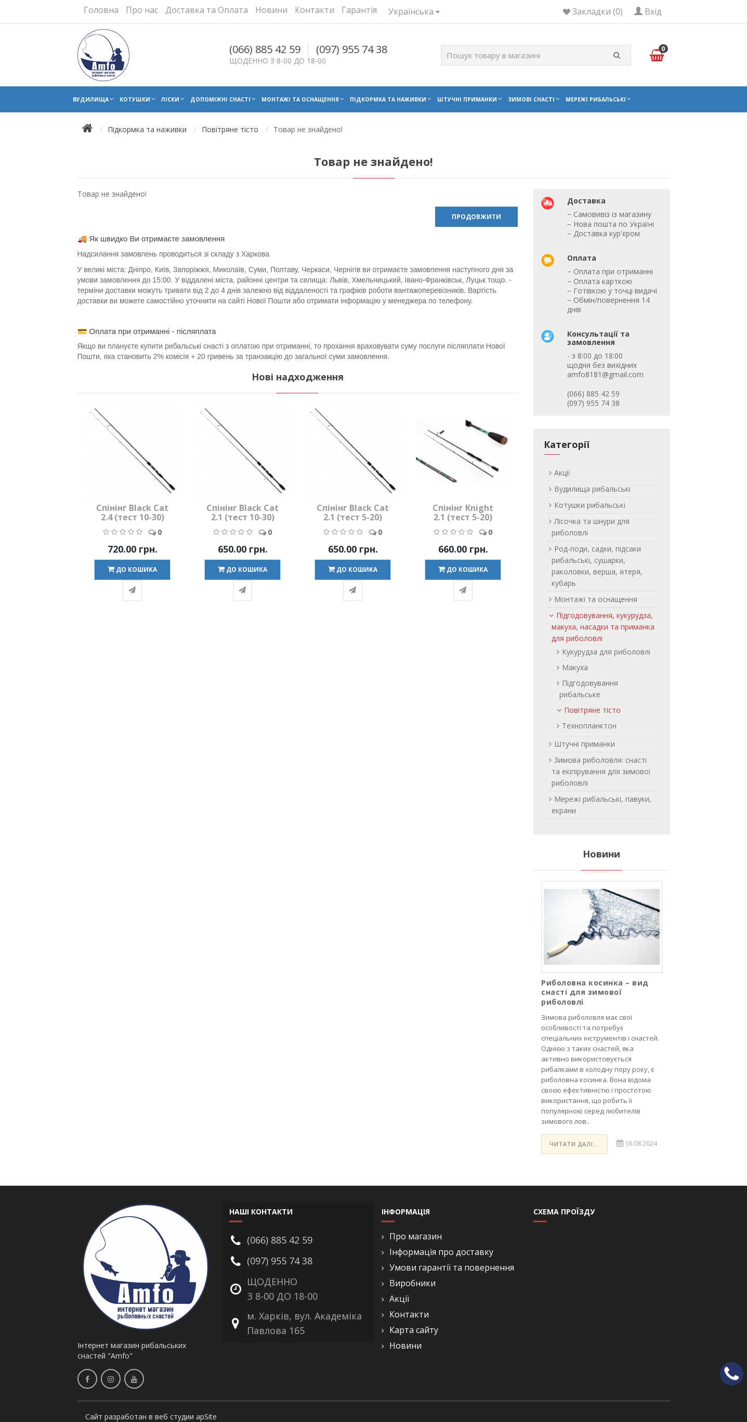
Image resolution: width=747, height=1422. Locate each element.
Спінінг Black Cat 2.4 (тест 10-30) (132, 512)
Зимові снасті (531, 99)
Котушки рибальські (589, 505)
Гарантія (359, 10)
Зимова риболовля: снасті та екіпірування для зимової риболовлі (601, 771)
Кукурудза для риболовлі (606, 652)
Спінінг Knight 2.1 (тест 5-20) (463, 512)
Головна (101, 10)
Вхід (648, 11)
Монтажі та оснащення (300, 99)
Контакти (314, 10)
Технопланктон (589, 726)
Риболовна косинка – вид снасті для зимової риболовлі (595, 992)
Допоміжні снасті (220, 99)
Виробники (412, 1283)
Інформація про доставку (441, 1252)
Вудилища (91, 99)
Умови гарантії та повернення (451, 1268)
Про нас (142, 10)
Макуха (575, 667)
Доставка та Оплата (206, 10)
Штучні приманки (467, 99)
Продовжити (476, 216)
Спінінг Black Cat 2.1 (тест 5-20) (353, 512)
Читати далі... (574, 1144)
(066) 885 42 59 (264, 49)
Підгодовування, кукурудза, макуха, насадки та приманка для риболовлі (603, 626)
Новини (271, 10)
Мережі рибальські (596, 99)
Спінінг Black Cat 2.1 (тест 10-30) (242, 512)
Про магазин (415, 1236)
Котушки (135, 99)
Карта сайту (413, 1330)
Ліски (170, 99)
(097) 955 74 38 (351, 49)
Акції (562, 473)
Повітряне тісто (230, 129)
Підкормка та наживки (388, 99)
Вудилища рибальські (592, 489)
